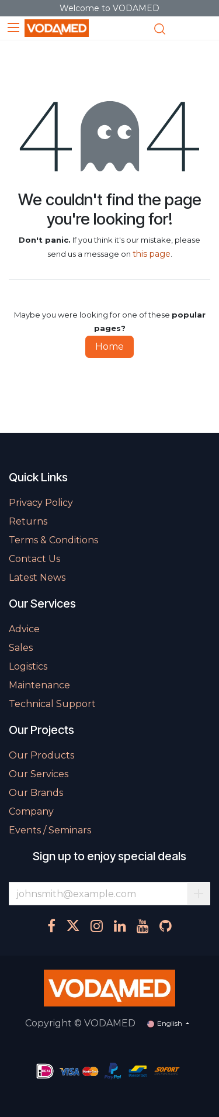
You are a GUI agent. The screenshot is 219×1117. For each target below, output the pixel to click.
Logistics (28, 666)
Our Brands (36, 792)
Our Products (41, 755)
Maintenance (39, 685)
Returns (28, 521)
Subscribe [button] (198, 893)
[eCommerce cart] (181, 29)
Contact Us (34, 558)
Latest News (37, 577)
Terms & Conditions (53, 540)
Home (109, 346)
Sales (21, 647)
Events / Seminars (50, 830)
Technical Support (52, 703)
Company (31, 811)
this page (152, 254)
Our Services (38, 774)
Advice (24, 629)
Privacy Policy (41, 502)
